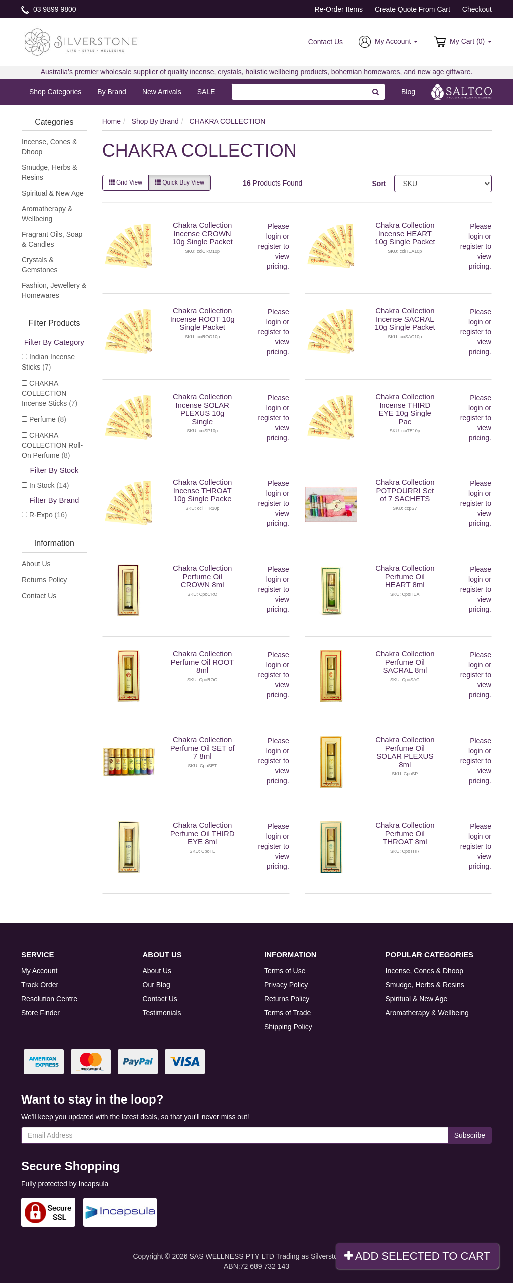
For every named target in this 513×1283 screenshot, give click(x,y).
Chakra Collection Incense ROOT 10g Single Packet (202, 318)
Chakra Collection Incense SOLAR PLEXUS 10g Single (202, 409)
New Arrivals (161, 92)
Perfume (47, 419)
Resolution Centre (49, 999)
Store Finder (40, 1013)
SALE (206, 92)
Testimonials (162, 1013)
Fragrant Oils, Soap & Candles (52, 239)
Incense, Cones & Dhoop (49, 147)
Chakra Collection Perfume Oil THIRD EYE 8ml (202, 833)
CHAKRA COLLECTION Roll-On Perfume (52, 445)
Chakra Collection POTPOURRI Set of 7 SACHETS (404, 490)
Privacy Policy (286, 985)
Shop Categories (55, 92)
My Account (39, 971)
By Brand (111, 92)
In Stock (49, 485)
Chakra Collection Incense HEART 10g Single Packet (405, 233)
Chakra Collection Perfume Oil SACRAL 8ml (404, 661)
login (273, 236)
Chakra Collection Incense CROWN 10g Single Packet (202, 233)
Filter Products (54, 323)
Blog (408, 92)
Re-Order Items (338, 9)
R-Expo (48, 515)
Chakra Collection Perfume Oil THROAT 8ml (404, 833)
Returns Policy (44, 580)
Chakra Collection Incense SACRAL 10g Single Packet (405, 318)
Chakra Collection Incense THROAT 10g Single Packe (202, 490)
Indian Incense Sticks (48, 362)
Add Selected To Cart (417, 1256)
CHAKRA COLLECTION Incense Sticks (49, 393)
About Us (36, 564)
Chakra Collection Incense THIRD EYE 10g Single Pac (404, 409)
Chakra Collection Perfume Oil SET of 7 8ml (202, 747)
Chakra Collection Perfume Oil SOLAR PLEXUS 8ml (404, 752)
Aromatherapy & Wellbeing (47, 214)
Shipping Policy (288, 1027)
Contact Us (325, 42)
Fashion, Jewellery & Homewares (54, 290)
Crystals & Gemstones (40, 265)
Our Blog (156, 985)
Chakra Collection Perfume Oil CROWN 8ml (202, 576)
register (270, 246)
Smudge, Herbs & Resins (49, 172)
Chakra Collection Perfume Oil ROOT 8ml (202, 661)
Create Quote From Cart (412, 9)
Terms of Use (284, 971)
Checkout (477, 9)
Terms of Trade (287, 1013)
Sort (379, 183)
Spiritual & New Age (53, 193)
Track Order (39, 985)
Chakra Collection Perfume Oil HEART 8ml (404, 576)
